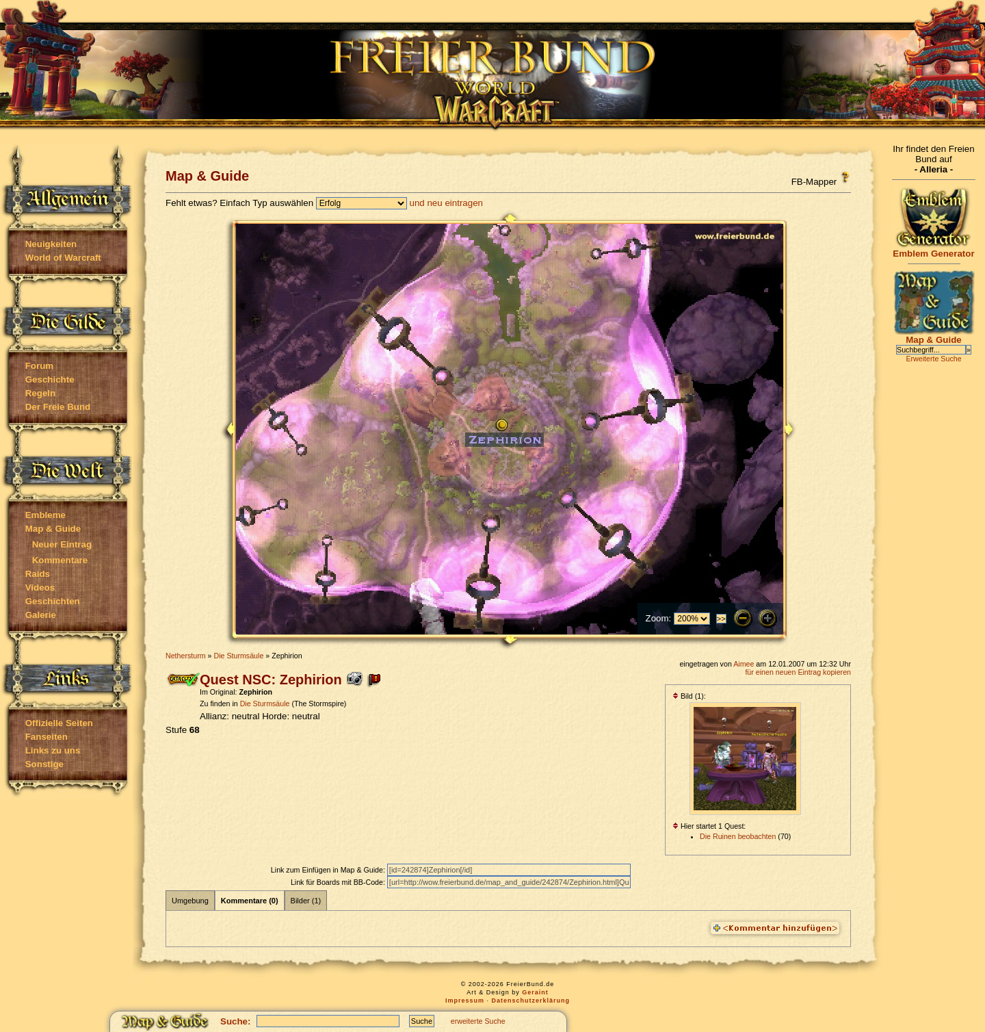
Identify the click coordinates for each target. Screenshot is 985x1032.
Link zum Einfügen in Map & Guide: (329, 870)
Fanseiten (46, 737)
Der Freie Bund (58, 407)
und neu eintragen (446, 203)
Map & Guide (53, 529)
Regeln (40, 393)
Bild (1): (689, 696)
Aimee (743, 664)
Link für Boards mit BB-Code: (339, 882)
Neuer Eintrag (62, 544)
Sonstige (44, 764)
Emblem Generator (934, 249)
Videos (40, 587)
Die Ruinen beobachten (738, 836)
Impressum (464, 1000)
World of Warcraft (63, 258)
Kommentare (60, 560)
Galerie (40, 615)
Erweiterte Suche (933, 358)
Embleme (45, 515)
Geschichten (52, 601)
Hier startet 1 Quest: (709, 826)
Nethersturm (186, 656)
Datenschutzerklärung (531, 1000)
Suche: (235, 1021)
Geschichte (50, 379)
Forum (39, 366)
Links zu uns (53, 750)
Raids (37, 574)
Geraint (535, 992)
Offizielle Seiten (59, 723)
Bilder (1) (306, 900)
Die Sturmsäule (238, 656)
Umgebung (190, 900)
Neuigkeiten (51, 244)
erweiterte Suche (478, 1021)
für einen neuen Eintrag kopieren (798, 672)
